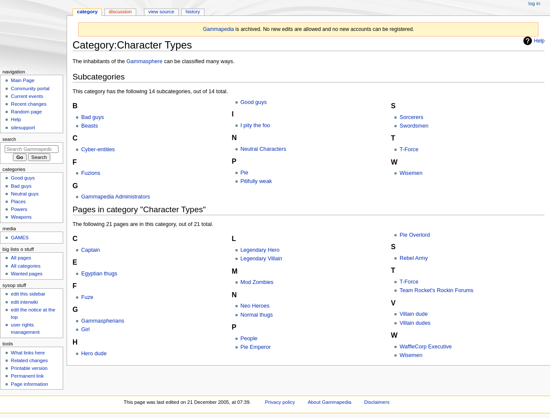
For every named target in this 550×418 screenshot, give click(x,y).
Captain (90, 250)
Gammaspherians (102, 321)
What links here (28, 352)
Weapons (21, 217)
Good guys (254, 102)
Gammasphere (144, 61)
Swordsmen (414, 126)
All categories (25, 265)
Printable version (29, 368)
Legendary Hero (260, 250)
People (249, 339)
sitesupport (23, 127)
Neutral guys (24, 193)
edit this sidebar (28, 293)
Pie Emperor (256, 347)
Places (18, 201)
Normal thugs (257, 315)
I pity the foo (255, 125)
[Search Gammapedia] (31, 149)
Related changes (29, 360)
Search (9, 139)
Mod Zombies (257, 282)
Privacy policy (280, 402)
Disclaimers (376, 402)
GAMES (19, 237)
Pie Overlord (415, 235)
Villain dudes (415, 323)
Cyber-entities (98, 149)
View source (161, 11)
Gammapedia (218, 29)
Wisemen (411, 173)
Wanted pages (26, 273)
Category (87, 11)
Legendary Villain (261, 259)
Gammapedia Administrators (115, 197)
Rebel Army (414, 258)
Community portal (30, 88)
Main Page (22, 80)
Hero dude (94, 354)
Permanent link (27, 375)
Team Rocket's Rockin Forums (437, 290)
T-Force (409, 149)
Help (533, 41)
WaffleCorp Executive (426, 347)
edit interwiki (24, 302)
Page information (29, 384)
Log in (534, 3)
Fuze (87, 297)
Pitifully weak (256, 181)
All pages (21, 257)
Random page (26, 111)
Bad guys (92, 117)
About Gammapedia (329, 402)
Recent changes (28, 104)
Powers (19, 209)
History (193, 11)
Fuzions (90, 173)
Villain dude (414, 314)
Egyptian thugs (99, 274)
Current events (27, 96)
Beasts (89, 126)
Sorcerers (411, 117)
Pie (244, 173)
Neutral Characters (263, 149)
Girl (85, 329)
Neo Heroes (255, 306)
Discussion (120, 11)
